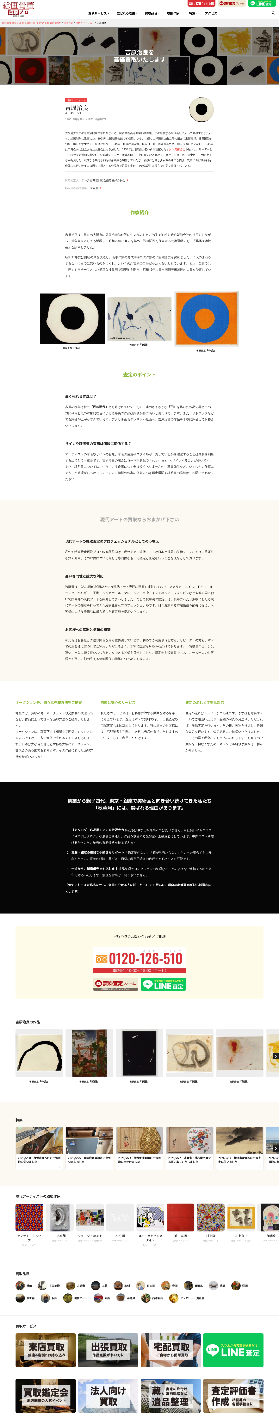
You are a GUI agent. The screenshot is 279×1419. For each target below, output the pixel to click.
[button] (276, 1056)
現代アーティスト (76, 100)
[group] (39, 1148)
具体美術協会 (177, 149)
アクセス (211, 13)
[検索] (273, 13)
